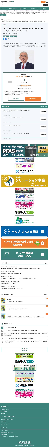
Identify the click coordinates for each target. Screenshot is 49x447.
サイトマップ (4, 424)
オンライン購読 (4, 430)
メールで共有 (13, 36)
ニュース (8, 19)
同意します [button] (3, 15)
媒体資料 (3, 413)
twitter (3, 39)
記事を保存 (6, 36)
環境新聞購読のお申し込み (7, 432)
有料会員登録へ (32, 98)
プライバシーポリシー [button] (33, 13)
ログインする (16, 98)
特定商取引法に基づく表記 (7, 419)
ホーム (2, 19)
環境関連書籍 (4, 434)
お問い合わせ (4, 411)
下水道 (4, 24)
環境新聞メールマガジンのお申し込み (9, 436)
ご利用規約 (3, 421)
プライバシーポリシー (6, 422)
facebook (6, 39)
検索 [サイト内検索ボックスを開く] (45, 5)
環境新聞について (5, 409)
